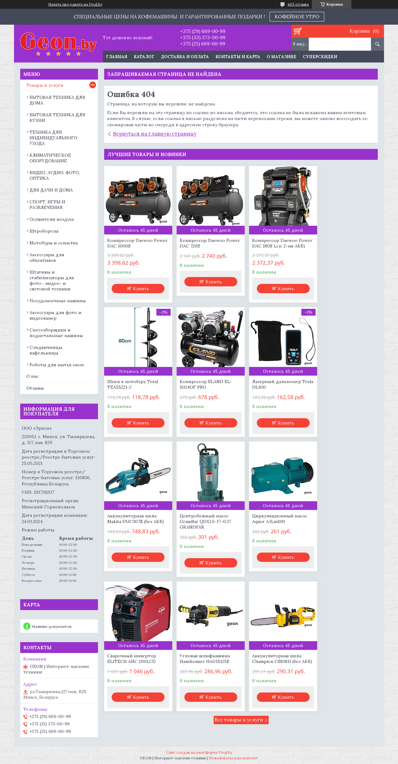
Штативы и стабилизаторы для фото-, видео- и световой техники (52, 280)
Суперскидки (320, 56)
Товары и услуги (44, 85)
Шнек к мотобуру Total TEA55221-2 (341, 243)
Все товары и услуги (239, 597)
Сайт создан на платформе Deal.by (199, 752)
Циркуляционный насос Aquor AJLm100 (134, 529)
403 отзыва (298, 4)
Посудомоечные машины (58, 300)
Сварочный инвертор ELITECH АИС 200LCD (201, 529)
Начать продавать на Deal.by (75, 4)
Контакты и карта (237, 56)
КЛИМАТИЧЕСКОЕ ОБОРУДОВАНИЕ (50, 158)
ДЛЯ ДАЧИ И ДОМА (51, 190)
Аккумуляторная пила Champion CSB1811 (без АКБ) (340, 532)
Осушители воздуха (52, 219)
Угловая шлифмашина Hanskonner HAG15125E (271, 529)
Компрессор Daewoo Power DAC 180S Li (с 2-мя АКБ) (274, 246)
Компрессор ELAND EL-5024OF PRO (133, 390)
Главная (116, 56)
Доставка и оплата (185, 56)
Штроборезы (44, 231)
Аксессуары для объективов (47, 257)
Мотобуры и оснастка (54, 243)
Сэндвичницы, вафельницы (46, 350)
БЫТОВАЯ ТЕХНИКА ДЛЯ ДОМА (57, 100)
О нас (32, 376)
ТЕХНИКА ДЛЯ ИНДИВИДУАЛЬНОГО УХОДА (53, 137)
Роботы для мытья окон (57, 365)
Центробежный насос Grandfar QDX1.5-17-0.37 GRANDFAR (341, 392)
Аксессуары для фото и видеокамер (55, 315)
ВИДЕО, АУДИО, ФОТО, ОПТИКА (55, 175)
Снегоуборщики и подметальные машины (56, 332)
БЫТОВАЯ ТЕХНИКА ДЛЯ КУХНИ (57, 117)
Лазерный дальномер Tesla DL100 (201, 390)
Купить (140, 288)
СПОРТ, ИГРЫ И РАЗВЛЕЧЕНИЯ (47, 204)
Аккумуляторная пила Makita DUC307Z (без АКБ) (274, 390)
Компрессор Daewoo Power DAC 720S (199, 243)
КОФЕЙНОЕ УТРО (297, 16)
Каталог (144, 56)
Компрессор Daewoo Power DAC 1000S (130, 243)
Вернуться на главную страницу (155, 133)
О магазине (281, 56)
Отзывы (35, 388)
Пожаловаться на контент (233, 758)
